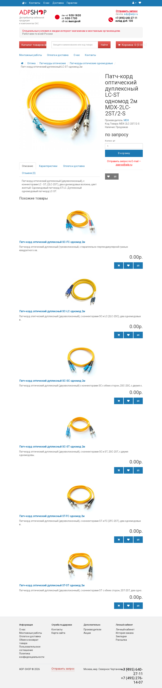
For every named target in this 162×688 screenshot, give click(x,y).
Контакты (34, 3)
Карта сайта (58, 633)
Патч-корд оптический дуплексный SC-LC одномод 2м (52, 311)
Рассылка (121, 639)
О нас (46, 3)
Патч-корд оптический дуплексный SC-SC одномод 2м (52, 380)
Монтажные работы (30, 55)
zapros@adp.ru (124, 164)
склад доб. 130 (124, 21)
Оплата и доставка (57, 55)
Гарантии (72, 3)
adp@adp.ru (131, 14)
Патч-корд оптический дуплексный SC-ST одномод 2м (52, 446)
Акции (87, 633)
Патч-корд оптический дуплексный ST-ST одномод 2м (51, 585)
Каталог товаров (33, 44)
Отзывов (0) (29, 173)
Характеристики (48, 166)
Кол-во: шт (110, 141)
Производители (92, 629)
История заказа (125, 633)
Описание (27, 166)
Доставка (58, 3)
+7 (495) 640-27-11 (126, 18)
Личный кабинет (125, 629)
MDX (126, 120)
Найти (104, 44)
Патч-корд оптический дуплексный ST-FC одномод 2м (51, 516)
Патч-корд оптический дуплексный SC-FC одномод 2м (52, 242)
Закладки (121, 636)
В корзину (124, 153)
